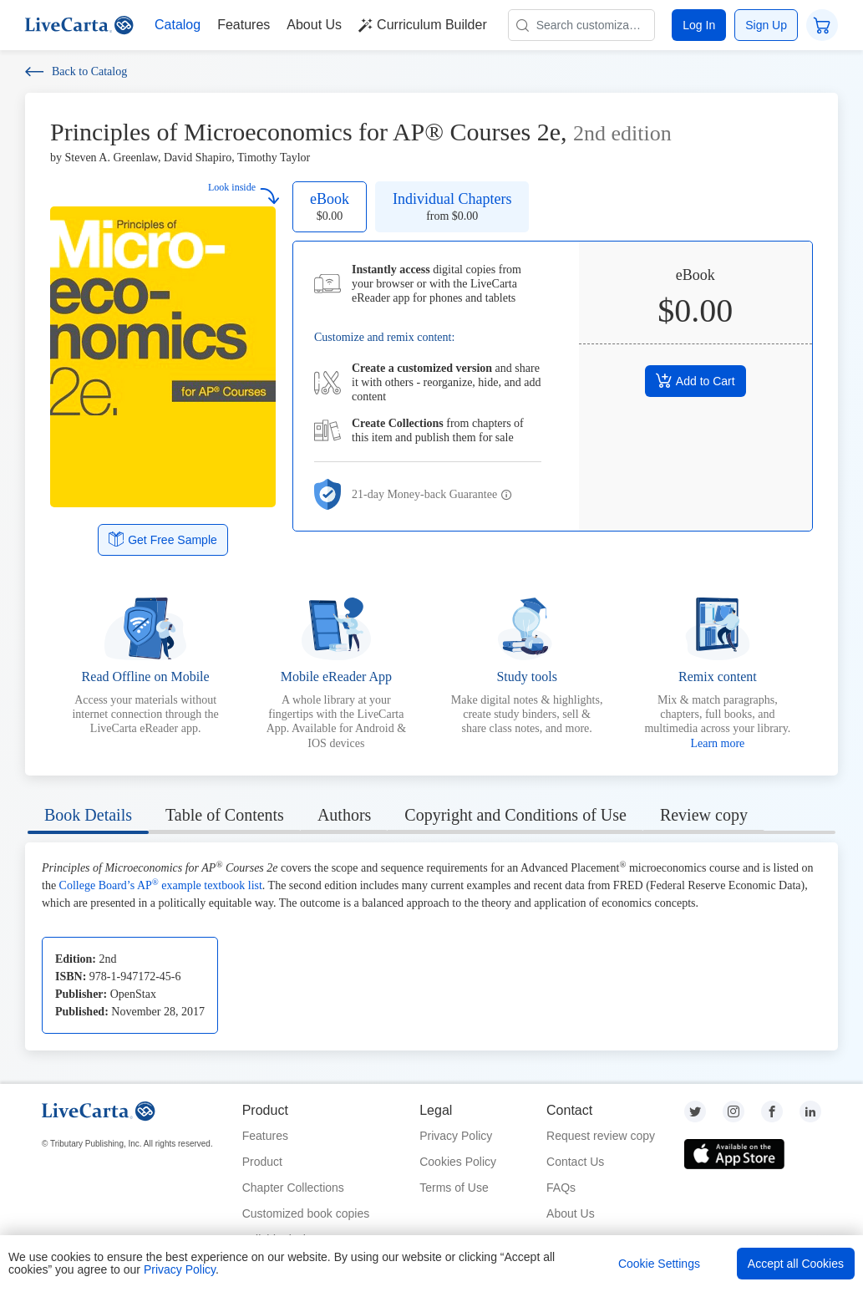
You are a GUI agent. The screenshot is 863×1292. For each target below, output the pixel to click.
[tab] (88, 817)
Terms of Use (453, 1187)
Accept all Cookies (796, 1263)
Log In (699, 25)
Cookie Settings (659, 1263)
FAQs (561, 1187)
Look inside (244, 192)
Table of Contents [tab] (224, 815)
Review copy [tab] (704, 815)
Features (265, 1135)
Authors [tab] (344, 815)
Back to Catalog (76, 71)
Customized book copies (306, 1213)
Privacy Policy (455, 1135)
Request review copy (600, 1135)
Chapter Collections (293, 1187)
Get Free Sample (163, 539)
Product (262, 1161)
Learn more (717, 743)
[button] (506, 495)
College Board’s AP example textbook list (160, 885)
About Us (570, 1213)
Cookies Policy (457, 1161)
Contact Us (575, 1161)
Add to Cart (695, 380)
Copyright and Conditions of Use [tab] (515, 815)
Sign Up (766, 25)
